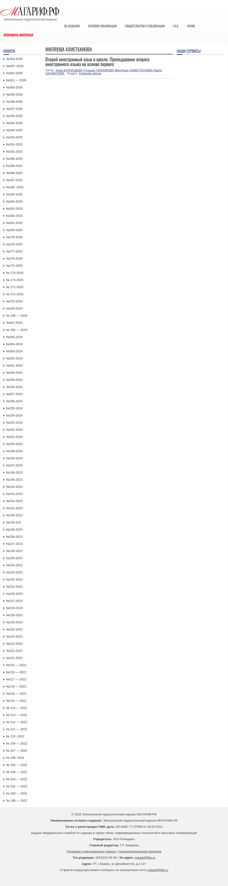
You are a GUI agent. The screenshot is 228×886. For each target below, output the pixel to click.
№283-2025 (14, 208)
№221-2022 (14, 658)
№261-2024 (14, 365)
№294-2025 (14, 130)
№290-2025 (14, 158)
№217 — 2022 (16, 679)
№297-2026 (14, 109)
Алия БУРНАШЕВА (69, 70)
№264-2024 (14, 344)
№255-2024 (14, 408)
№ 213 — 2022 (16, 715)
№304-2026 (14, 59)
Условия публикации (102, 26)
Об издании (72, 26)
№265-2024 (14, 337)
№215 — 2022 (16, 700)
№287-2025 (14, 180)
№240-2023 (14, 515)
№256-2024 (14, 401)
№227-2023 (14, 601)
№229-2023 (14, 608)
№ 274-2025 (15, 273)
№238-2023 (14, 536)
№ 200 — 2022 (16, 793)
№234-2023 (14, 565)
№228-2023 (14, 615)
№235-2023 (14, 558)
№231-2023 (14, 586)
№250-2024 (14, 444)
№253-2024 (14, 422)
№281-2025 (14, 223)
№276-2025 (14, 258)
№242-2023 (14, 501)
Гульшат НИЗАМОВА (99, 70)
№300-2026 (14, 87)
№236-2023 (14, 551)
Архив (191, 26)
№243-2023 (14, 494)
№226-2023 (14, 622)
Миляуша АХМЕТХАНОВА (133, 70)
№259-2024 (14, 380)
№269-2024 (14, 308)
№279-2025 (14, 237)
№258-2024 (14, 387)
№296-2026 (14, 116)
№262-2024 (14, 358)
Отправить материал (18, 35)
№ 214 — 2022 (16, 708)
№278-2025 (14, 244)
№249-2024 (14, 451)
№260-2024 (14, 372)
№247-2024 (14, 465)
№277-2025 (14, 251)
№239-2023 (14, 529)
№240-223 (13, 522)
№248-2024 (14, 458)
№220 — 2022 (16, 665)
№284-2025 (14, 201)
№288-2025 (14, 173)
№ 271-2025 (15, 287)
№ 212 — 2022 (16, 722)
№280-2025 (14, 230)
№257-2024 (14, 394)
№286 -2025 (15, 187)
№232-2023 (14, 579)
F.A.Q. (176, 26)
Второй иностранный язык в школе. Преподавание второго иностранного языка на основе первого (97, 62)
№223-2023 (14, 643)
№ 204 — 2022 (16, 772)
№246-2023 (14, 472)
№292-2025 (14, 144)
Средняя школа (90, 73)
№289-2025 (14, 166)
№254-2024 (14, 415)
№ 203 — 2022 (16, 779)
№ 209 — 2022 (16, 743)
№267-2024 (14, 322)
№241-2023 (14, 508)
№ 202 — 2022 (16, 786)
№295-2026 (14, 123)
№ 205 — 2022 (16, 765)
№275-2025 (14, 265)
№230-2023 (14, 594)
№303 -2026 (15, 66)
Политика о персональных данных (91, 851)
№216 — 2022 (16, 693)
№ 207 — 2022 (16, 750)
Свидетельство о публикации (145, 26)
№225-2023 (14, 629)
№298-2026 (14, 101)
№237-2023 (14, 544)
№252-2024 (14, 429)
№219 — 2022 (16, 672)
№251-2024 (14, 437)
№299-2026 (14, 94)
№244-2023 (14, 487)
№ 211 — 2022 (16, 729)
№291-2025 (14, 151)
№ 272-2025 (15, 294)
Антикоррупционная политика (140, 851)
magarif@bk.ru (145, 857)
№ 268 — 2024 (16, 315)
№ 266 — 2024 (16, 330)
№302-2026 (14, 73)
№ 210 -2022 (15, 736)
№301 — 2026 (16, 80)
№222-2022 (14, 651)
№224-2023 (14, 636)
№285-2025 (14, 194)
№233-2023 (14, 572)
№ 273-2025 (15, 280)
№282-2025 (14, 216)
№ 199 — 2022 (16, 800)
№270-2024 (14, 301)
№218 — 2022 (16, 686)
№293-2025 (14, 137)
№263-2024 (14, 351)
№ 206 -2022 (15, 758)
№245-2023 (14, 479)
